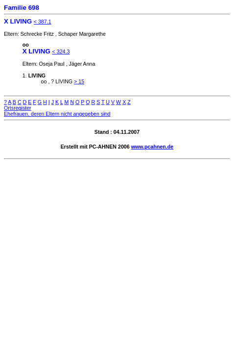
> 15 (79, 81)
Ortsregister (17, 108)
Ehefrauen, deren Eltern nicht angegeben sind (57, 114)
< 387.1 (42, 22)
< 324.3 (61, 51)
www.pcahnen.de (152, 147)
